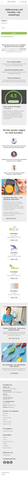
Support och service (8, 441)
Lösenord (3, 27)
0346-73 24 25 (6, 403)
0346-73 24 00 (6, 395)
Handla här (14, 240)
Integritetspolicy (5, 472)
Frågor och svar (7, 424)
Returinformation (7, 421)
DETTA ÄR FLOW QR (14, 338)
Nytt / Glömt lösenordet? (7, 36)
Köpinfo (5, 419)
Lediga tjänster (6, 455)
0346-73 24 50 (6, 399)
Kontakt (5, 443)
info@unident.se (11, 405)
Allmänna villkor (7, 417)
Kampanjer (5, 413)
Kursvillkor (5, 445)
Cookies (3, 474)
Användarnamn (4, 23)
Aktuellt (5, 437)
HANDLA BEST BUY (11, 218)
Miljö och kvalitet (7, 447)
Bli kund (5, 415)
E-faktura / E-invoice (8, 431)
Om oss (5, 439)
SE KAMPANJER (14, 373)
